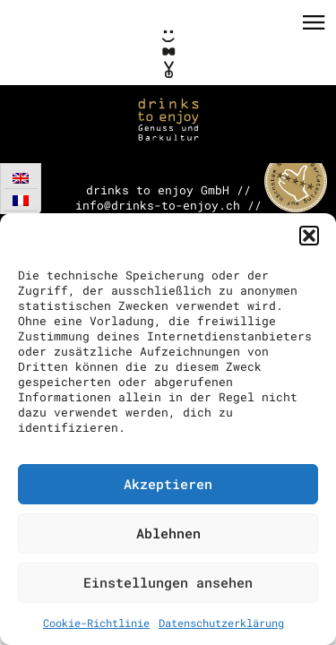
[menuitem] (21, 178)
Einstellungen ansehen (168, 582)
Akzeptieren (168, 484)
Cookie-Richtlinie (96, 622)
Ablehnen (168, 533)
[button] (309, 236)
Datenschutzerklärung (221, 622)
